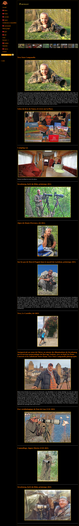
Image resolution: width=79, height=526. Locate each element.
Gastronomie (7, 26)
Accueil (4, 7)
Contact (4, 51)
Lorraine (6, 17)
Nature (6, 20)
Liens (3, 37)
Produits (6, 43)
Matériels (4, 46)
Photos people (6, 28)
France (6, 13)
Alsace (5, 10)
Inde (5, 35)
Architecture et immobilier (9, 22)
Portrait (5, 40)
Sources (6, 49)
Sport (5, 31)
